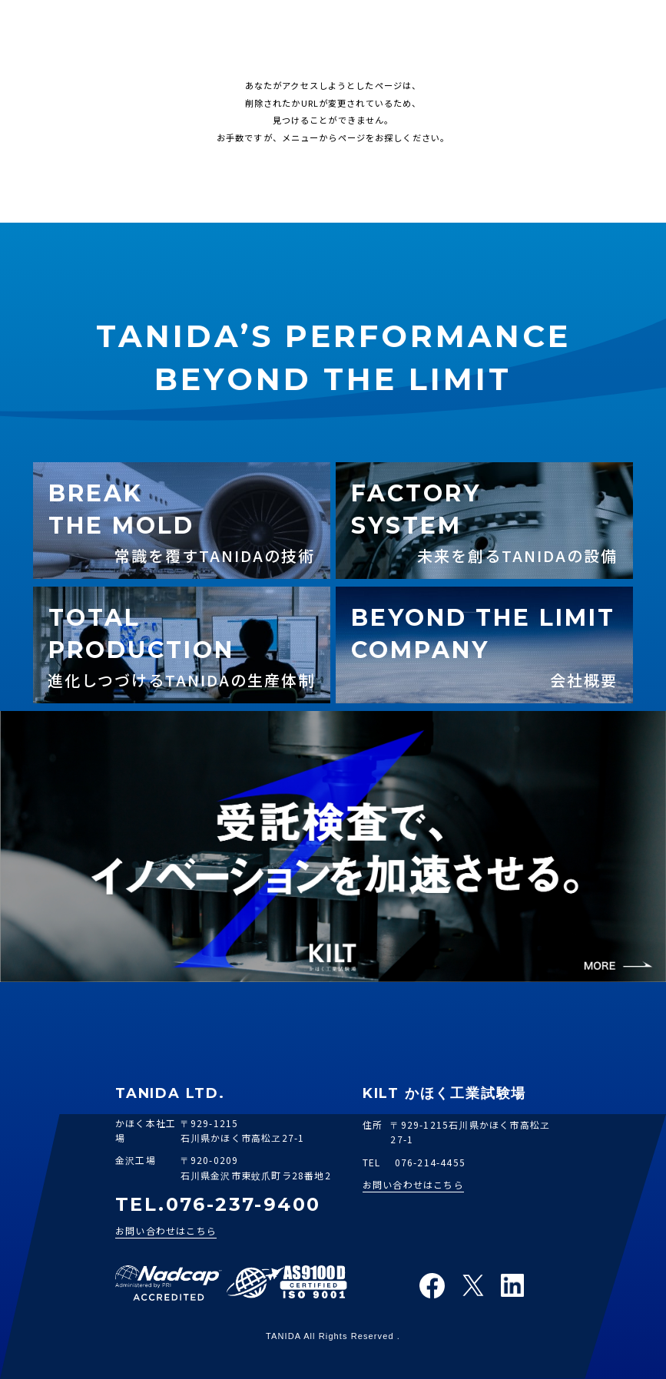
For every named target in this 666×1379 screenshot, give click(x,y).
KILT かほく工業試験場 (444, 1094)
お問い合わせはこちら (166, 1230)
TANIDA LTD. (170, 1093)
